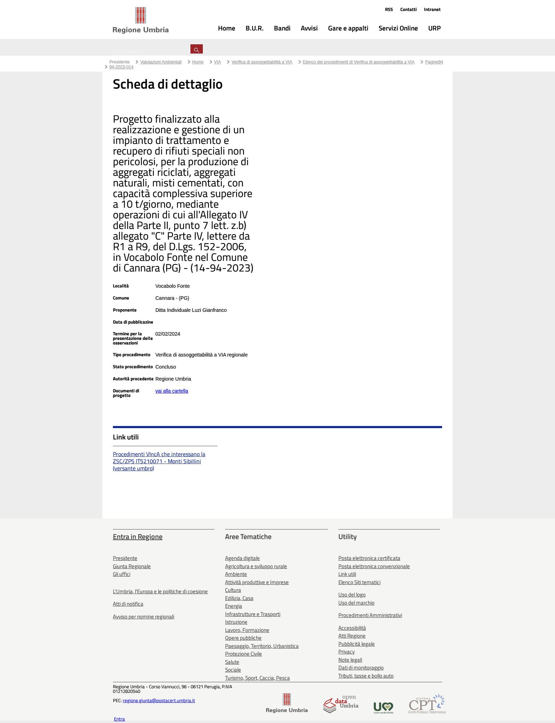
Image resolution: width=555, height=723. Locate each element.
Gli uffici (121, 574)
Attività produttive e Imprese (257, 582)
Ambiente (236, 574)
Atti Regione (352, 636)
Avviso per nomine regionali (143, 616)
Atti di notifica (128, 604)
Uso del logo (352, 594)
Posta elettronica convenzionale (374, 566)
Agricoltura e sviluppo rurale (256, 566)
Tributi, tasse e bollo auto (366, 676)
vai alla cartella (171, 391)
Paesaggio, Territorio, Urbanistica (262, 646)
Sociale (233, 670)
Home (198, 62)
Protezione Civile (243, 654)
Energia (233, 606)
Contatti (408, 9)
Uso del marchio (356, 603)
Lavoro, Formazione (247, 630)
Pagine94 (434, 62)
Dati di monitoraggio (361, 667)
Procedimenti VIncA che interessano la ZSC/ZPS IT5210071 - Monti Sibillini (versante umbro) (159, 461)
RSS (389, 9)
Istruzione (236, 622)
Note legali (350, 660)
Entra (119, 718)
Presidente (119, 62)
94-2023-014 (121, 67)
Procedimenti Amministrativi (370, 615)
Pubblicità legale (356, 644)
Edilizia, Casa (239, 598)
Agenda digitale (242, 558)
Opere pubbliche (243, 638)
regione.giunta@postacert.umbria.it (159, 700)
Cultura (233, 590)
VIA (217, 62)
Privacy (346, 652)
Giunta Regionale (132, 566)
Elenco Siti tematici (359, 582)
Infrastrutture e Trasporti (252, 614)
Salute (232, 662)
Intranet (432, 9)
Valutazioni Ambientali (161, 62)
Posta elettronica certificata (369, 558)
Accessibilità (352, 628)
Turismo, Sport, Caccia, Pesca (257, 678)
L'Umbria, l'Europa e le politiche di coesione (160, 591)
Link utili (347, 574)
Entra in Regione (137, 536)
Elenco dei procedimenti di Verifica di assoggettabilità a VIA (359, 62)
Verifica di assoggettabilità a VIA (261, 62)
